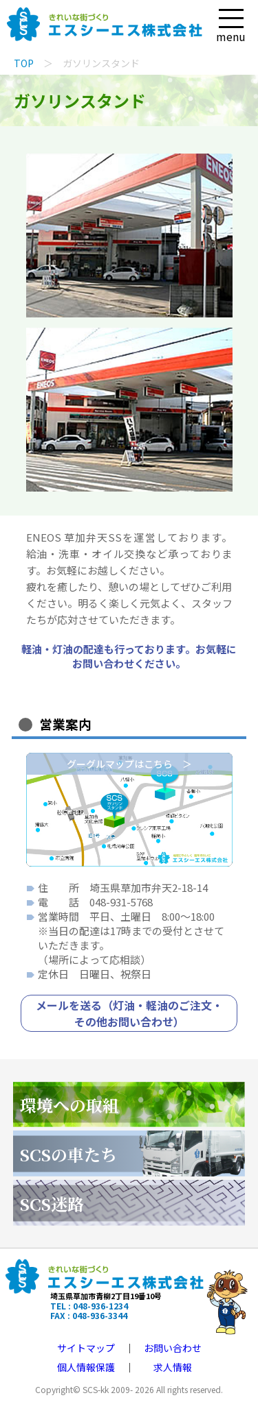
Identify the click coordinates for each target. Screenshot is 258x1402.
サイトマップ (86, 1348)
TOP (24, 63)
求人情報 (172, 1367)
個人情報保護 (86, 1367)
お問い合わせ (173, 1348)
